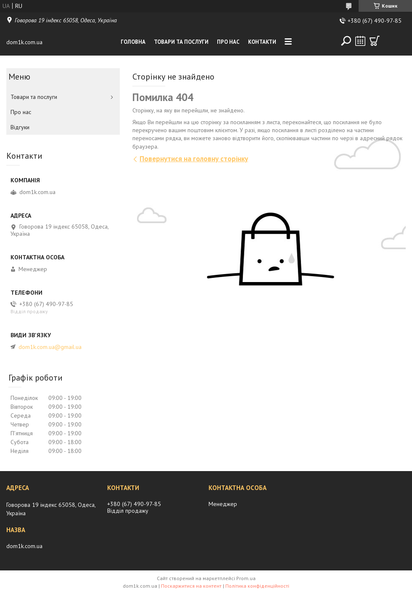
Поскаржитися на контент (191, 586)
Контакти (262, 41)
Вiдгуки (20, 127)
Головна (133, 41)
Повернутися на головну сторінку (194, 158)
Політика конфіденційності (257, 586)
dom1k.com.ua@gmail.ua (50, 347)
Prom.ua (246, 578)
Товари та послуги (181, 41)
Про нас (228, 41)
